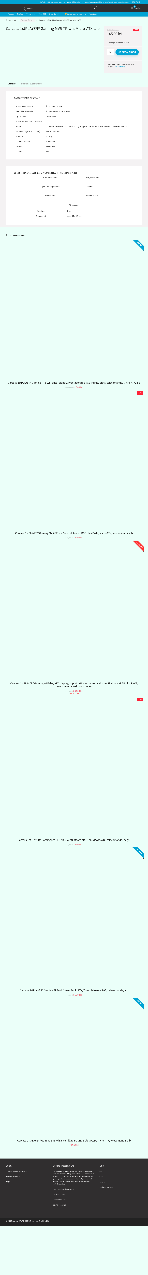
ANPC (8, 1231)
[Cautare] (94, 8)
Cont (101, 1225)
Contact (20, 14)
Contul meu (30, 14)
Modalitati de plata (106, 1236)
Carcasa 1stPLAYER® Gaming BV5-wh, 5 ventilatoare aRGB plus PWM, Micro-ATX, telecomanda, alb (74, 1189)
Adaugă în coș (127, 52)
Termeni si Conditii (13, 1225)
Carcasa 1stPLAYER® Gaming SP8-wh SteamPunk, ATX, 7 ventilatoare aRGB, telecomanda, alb (74, 1039)
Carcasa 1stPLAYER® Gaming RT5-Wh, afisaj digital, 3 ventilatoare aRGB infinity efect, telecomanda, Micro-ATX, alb (74, 431)
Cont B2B (42, 14)
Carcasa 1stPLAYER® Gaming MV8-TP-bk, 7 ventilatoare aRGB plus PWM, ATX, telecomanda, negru (74, 889)
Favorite (102, 1231)
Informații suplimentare (31, 133)
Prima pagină (11, 20)
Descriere (12, 133)
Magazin (10, 14)
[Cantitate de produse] (110, 52)
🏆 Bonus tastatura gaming (75, 14)
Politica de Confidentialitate (16, 1220)
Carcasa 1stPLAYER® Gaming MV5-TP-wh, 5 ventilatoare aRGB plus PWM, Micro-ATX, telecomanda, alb (74, 582)
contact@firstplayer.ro (66, 1238)
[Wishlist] (127, 8)
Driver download (55, 14)
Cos (100, 1220)
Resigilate (93, 14)
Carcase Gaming (27, 20)
